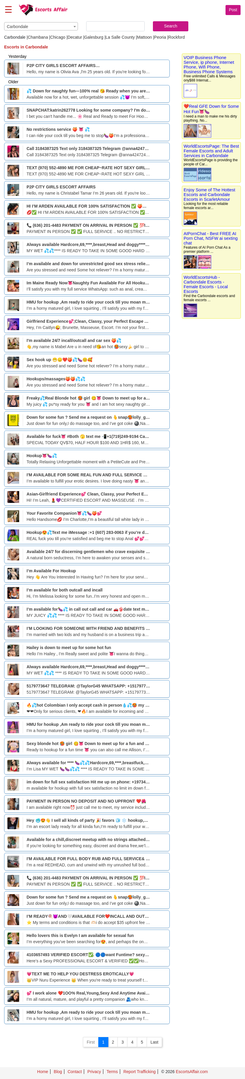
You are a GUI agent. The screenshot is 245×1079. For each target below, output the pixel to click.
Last (154, 1042)
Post (233, 9)
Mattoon (144, 37)
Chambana (38, 37)
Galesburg (93, 37)
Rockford (176, 37)
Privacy (94, 1071)
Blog (58, 1071)
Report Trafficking (139, 1071)
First (91, 1042)
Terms (112, 1071)
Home (42, 1071)
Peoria (160, 37)
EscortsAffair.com (192, 1071)
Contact (75, 1071)
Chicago (57, 37)
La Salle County (120, 37)
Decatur (75, 37)
